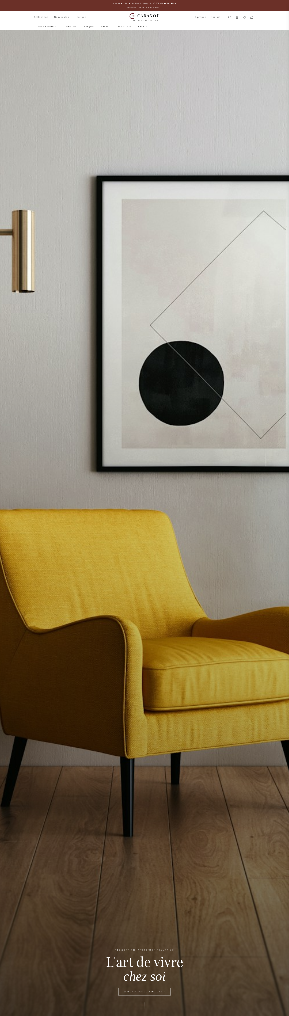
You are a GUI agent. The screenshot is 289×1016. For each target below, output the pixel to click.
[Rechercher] (229, 17)
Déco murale (123, 26)
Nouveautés (61, 17)
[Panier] (251, 17)
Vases (105, 26)
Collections (41, 17)
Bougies (89, 26)
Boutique (80, 17)
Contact (215, 17)
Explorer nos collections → (144, 992)
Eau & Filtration (47, 26)
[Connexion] (237, 17)
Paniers (142, 26)
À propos (200, 17)
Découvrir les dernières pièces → (144, 7)
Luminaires (70, 26)
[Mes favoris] (244, 17)
